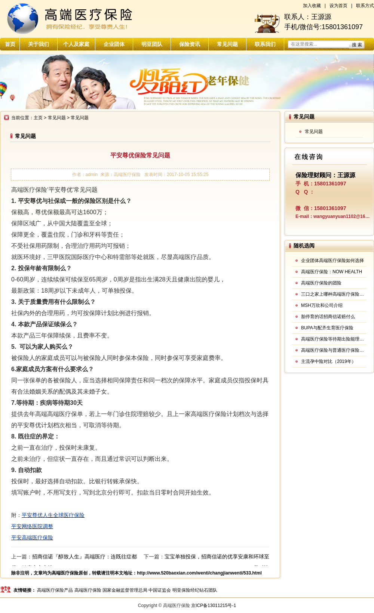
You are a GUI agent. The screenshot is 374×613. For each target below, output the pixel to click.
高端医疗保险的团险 (321, 283)
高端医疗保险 (65, 573)
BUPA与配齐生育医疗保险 (327, 327)
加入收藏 (312, 5)
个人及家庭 (76, 44)
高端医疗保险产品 (55, 590)
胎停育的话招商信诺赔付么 (328, 316)
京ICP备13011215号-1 (213, 605)
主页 (38, 117)
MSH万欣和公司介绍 (322, 305)
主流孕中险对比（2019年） (328, 361)
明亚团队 (151, 44)
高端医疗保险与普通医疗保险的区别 (334, 350)
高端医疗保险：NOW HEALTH (331, 271)
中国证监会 (159, 590)
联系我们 (265, 44)
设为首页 (338, 5)
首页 (10, 44)
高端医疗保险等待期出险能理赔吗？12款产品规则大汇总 (334, 339)
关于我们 (38, 44)
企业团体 (114, 44)
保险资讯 (189, 44)
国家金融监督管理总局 (124, 590)
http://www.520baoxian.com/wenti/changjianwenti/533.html (199, 573)
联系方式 (365, 5)
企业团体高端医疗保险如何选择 (332, 260)
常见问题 (227, 44)
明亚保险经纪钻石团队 (194, 590)
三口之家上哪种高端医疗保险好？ (334, 294)
